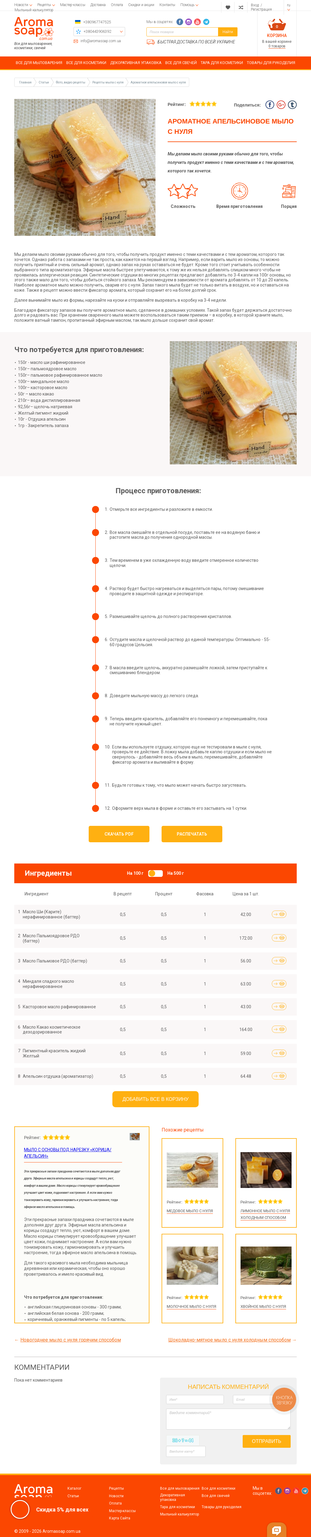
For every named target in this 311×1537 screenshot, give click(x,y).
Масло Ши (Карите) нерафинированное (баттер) (51, 914)
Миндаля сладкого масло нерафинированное (48, 984)
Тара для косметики (177, 1507)
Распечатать (192, 834)
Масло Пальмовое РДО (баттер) (55, 961)
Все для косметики (218, 1488)
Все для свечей (216, 1496)
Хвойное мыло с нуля (263, 1306)
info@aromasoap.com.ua (100, 41)
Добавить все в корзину (155, 1099)
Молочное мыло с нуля (191, 1306)
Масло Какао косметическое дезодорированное (51, 1030)
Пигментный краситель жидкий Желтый (54, 1053)
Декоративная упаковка (172, 1497)
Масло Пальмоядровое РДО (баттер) (51, 938)
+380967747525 (97, 22)
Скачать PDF (119, 834)
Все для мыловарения (180, 1488)
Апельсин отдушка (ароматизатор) (58, 1076)
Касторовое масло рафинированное (59, 1006)
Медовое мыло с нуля (190, 1211)
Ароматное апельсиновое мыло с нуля (158, 82)
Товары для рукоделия (221, 1507)
